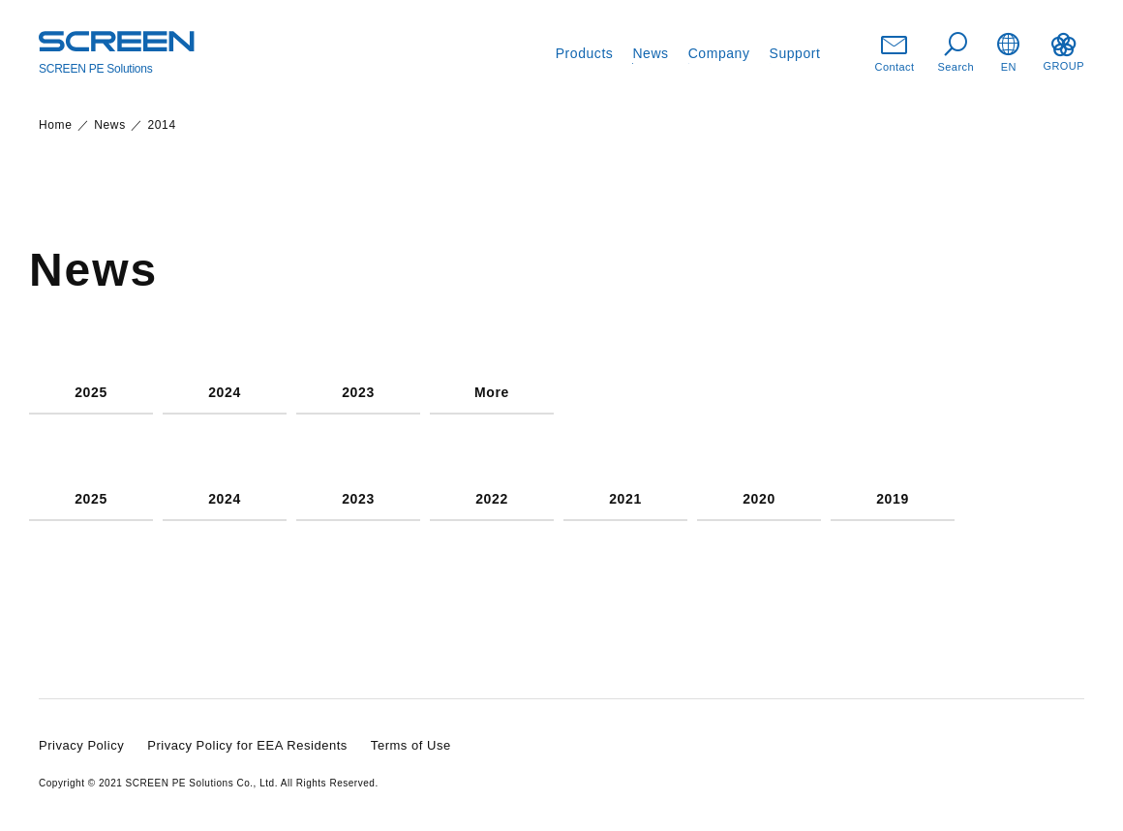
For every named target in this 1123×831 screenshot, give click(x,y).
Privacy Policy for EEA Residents (247, 745)
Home (56, 125)
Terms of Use (411, 745)
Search (956, 53)
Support (795, 53)
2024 (224, 392)
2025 (91, 392)
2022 (491, 499)
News (650, 53)
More (491, 392)
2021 (625, 499)
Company (719, 53)
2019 (892, 499)
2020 (759, 499)
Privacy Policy (81, 745)
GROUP (1063, 52)
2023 (358, 392)
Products (585, 53)
